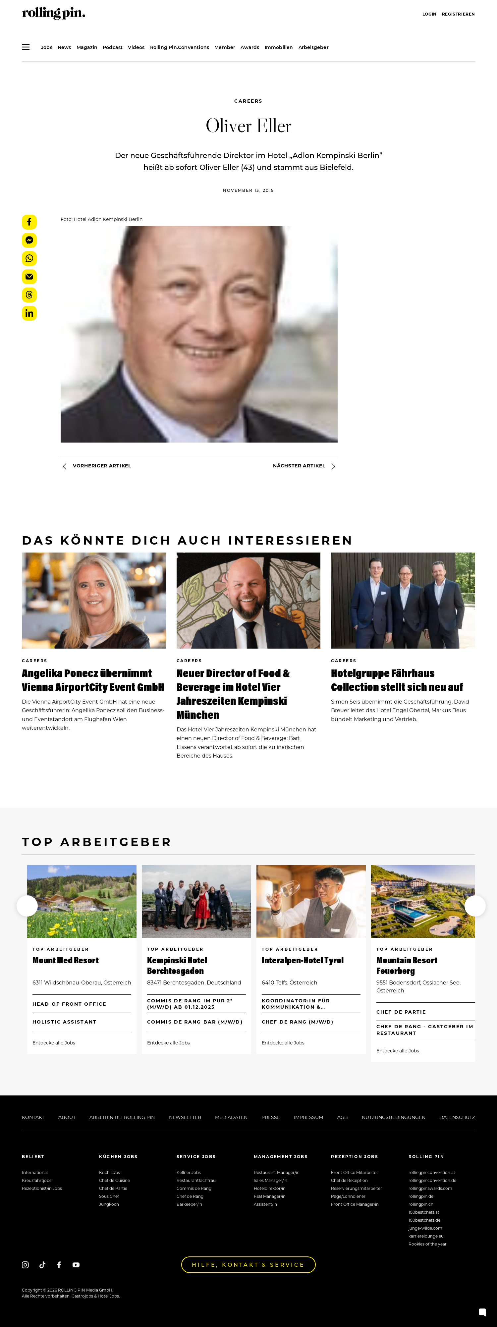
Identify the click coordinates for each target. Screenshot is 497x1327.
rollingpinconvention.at (432, 1172)
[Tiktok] (42, 1265)
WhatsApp (29, 258)
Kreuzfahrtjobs (36, 1180)
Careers (248, 101)
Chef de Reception (349, 1180)
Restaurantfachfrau (196, 1180)
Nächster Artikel (305, 466)
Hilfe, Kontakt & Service (248, 1264)
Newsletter (185, 1117)
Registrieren (458, 14)
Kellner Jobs (189, 1172)
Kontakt (33, 1117)
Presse (270, 1117)
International (35, 1172)
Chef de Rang (190, 1196)
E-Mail (29, 276)
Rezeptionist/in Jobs (42, 1188)
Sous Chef (109, 1196)
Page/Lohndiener (348, 1196)
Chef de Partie (113, 1188)
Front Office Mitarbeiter (354, 1172)
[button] (27, 906)
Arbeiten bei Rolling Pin (122, 1117)
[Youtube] (76, 1265)
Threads (29, 295)
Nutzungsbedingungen (393, 1117)
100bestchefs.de (424, 1220)
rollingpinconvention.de (432, 1180)
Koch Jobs (109, 1172)
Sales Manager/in (270, 1180)
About (67, 1117)
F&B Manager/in (270, 1196)
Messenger (29, 240)
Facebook (29, 222)
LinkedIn (29, 313)
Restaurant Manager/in (277, 1172)
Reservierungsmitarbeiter (356, 1188)
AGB (342, 1117)
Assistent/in (265, 1204)
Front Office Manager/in (355, 1204)
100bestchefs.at (424, 1212)
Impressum (308, 1117)
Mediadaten (231, 1117)
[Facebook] (59, 1265)
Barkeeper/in (189, 1204)
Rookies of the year (428, 1244)
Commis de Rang (194, 1188)
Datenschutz (457, 1117)
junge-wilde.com (425, 1228)
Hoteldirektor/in (270, 1188)
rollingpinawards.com (430, 1188)
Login (429, 14)
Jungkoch (109, 1204)
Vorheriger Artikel (96, 466)
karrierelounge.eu (426, 1236)
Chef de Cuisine (114, 1180)
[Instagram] (25, 1265)
